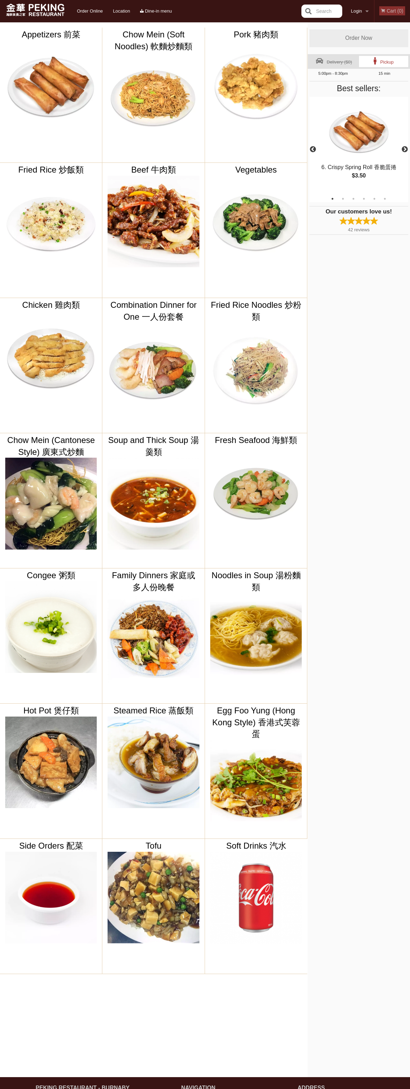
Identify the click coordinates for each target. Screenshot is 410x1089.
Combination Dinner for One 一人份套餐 (153, 310)
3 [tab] (353, 198)
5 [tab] (374, 198)
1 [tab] (332, 198)
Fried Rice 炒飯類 (51, 169)
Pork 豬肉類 (256, 34)
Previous (312, 149)
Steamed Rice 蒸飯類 (153, 710)
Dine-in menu (156, 11)
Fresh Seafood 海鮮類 (256, 440)
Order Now (358, 38)
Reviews (247, 999)
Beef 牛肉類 (153, 169)
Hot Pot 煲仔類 (51, 710)
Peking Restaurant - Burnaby (83, 990)
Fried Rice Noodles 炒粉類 (256, 310)
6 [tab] (384, 198)
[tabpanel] (359, 145)
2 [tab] (342, 198)
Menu (186, 999)
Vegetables (256, 169)
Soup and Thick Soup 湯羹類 (153, 446)
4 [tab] (363, 198)
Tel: (316, 1016)
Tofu (153, 845)
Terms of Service (216, 1084)
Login (356, 11)
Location (121, 11)
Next (404, 149)
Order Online (90, 11)
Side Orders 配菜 (51, 845)
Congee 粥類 (51, 575)
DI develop (216, 1065)
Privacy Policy (253, 1016)
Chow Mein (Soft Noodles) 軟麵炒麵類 (153, 40)
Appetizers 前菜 (51, 34)
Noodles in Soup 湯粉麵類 (256, 581)
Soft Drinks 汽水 (256, 845)
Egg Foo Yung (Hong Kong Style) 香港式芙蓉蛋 (256, 722)
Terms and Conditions (261, 1007)
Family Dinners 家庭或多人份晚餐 (153, 581)
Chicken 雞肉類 (51, 305)
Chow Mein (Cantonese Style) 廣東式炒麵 (51, 446)
